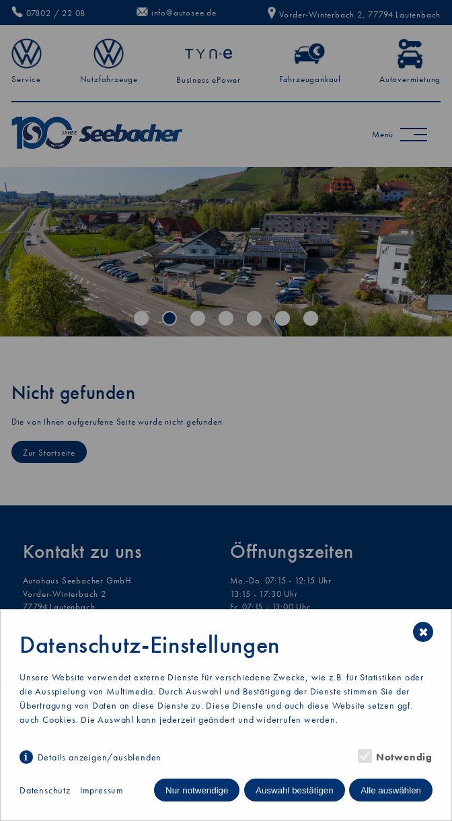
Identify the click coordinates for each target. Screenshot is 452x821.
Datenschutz (45, 790)
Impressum (102, 790)
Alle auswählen (391, 790)
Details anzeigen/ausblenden (100, 757)
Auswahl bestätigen (295, 790)
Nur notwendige (196, 790)
